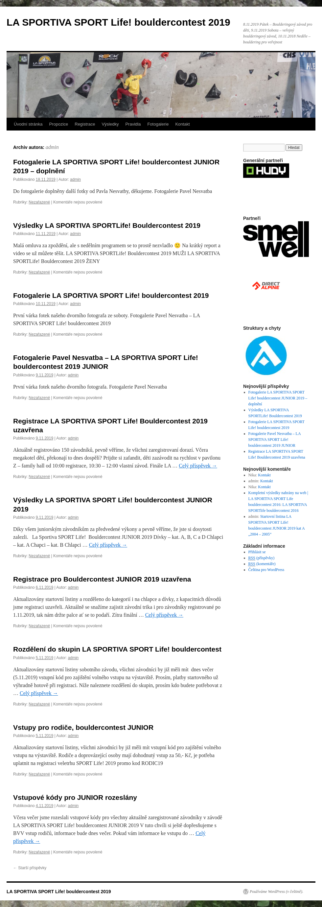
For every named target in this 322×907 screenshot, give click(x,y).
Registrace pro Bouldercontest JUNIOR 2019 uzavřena (102, 579)
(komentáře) (262, 563)
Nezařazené (39, 202)
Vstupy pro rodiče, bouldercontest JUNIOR (83, 727)
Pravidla (133, 124)
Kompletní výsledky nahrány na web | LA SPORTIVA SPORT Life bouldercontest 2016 (278, 498)
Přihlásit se (257, 552)
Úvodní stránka (28, 124)
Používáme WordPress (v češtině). (276, 891)
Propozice (58, 124)
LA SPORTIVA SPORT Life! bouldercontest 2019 (118, 22)
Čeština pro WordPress (266, 569)
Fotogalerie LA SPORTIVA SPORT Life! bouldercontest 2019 (111, 295)
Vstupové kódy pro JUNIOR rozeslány (75, 797)
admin (52, 147)
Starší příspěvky (29, 868)
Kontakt (182, 124)
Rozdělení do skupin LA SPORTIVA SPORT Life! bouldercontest (117, 649)
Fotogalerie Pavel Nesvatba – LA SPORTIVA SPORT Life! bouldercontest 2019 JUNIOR (274, 439)
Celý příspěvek (198, 465)
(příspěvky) (261, 558)
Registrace (85, 124)
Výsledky (110, 124)
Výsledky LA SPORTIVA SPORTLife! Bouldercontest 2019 (106, 225)
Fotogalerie (158, 124)
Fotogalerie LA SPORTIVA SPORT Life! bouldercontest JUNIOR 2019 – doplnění (277, 398)
